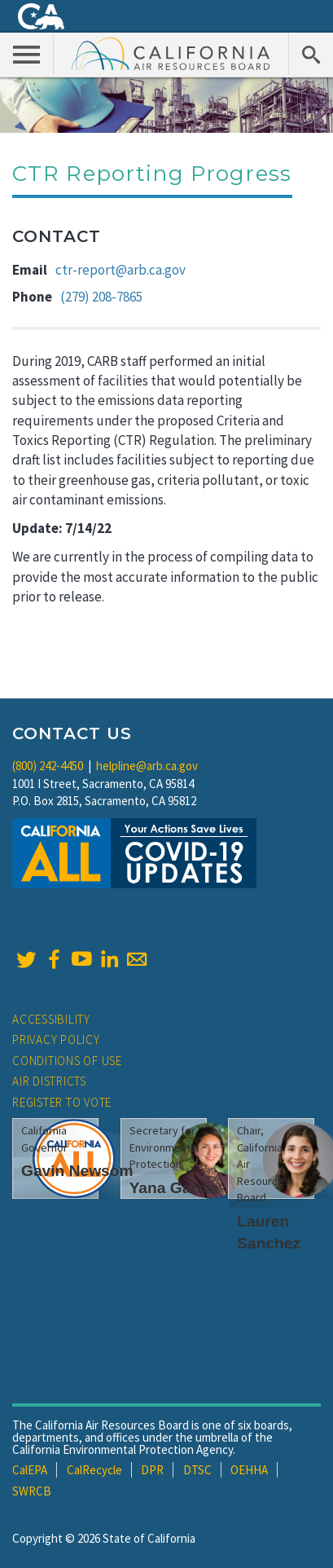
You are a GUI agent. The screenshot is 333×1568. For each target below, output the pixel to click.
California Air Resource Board (171, 53)
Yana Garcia (174, 1187)
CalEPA (29, 1470)
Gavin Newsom (77, 1170)
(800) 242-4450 (47, 765)
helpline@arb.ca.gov (147, 765)
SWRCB (31, 1491)
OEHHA (249, 1470)
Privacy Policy (56, 1039)
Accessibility (51, 1019)
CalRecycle (94, 1470)
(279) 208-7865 (101, 297)
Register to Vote (62, 1102)
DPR (152, 1470)
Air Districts (49, 1081)
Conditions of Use (67, 1060)
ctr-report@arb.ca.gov (120, 270)
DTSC (197, 1470)
